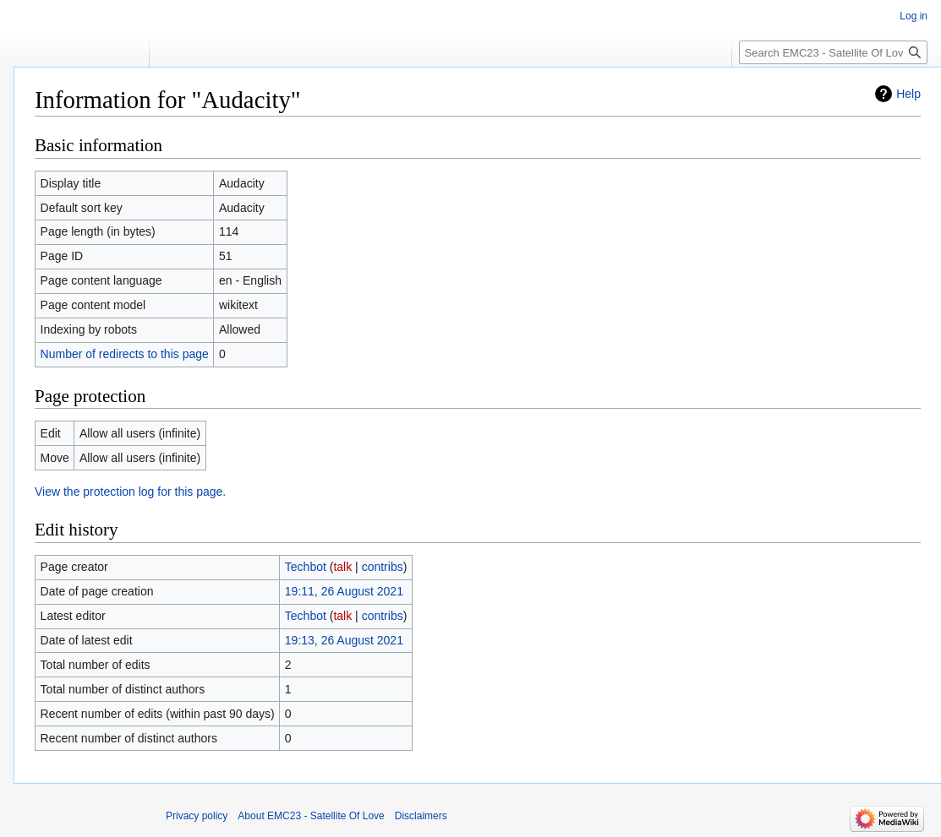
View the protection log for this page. (130, 491)
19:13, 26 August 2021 (344, 640)
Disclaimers (421, 816)
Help (908, 94)
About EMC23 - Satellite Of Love (311, 816)
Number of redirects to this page (125, 354)
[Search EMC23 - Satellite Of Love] (833, 52)
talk (342, 566)
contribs (382, 566)
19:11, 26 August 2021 (344, 591)
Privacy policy (196, 816)
